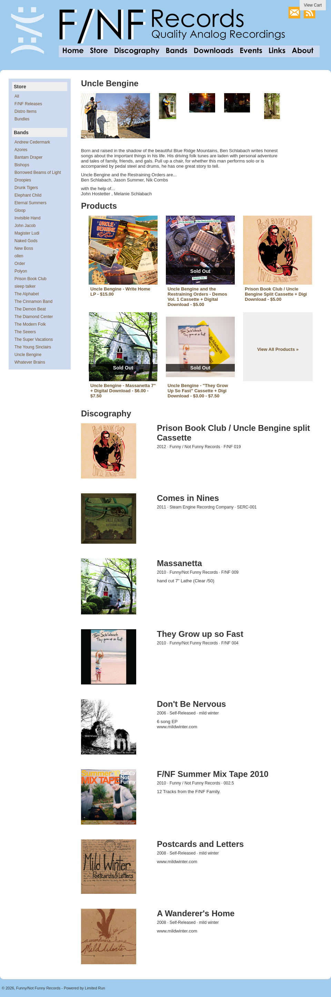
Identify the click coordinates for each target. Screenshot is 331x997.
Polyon (20, 271)
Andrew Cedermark (32, 142)
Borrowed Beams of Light (37, 172)
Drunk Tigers (26, 187)
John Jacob (25, 225)
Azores (20, 149)
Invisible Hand (27, 218)
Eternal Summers (30, 202)
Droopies (22, 180)
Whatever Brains (29, 362)
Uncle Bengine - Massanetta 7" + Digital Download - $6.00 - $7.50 (123, 390)
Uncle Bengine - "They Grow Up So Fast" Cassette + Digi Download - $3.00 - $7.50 (198, 390)
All (16, 96)
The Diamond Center (33, 316)
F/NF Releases (28, 103)
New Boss (23, 248)
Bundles (21, 119)
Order (19, 263)
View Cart (313, 5)
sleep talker (25, 286)
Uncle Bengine (27, 354)
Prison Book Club (30, 278)
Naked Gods (26, 240)
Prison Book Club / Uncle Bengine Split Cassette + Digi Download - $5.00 (276, 294)
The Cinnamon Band (33, 301)
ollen (18, 256)
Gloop (20, 210)
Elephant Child (27, 195)
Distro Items (25, 111)
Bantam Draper (28, 157)
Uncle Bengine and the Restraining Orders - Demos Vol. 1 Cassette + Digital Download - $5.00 (197, 296)
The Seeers (25, 331)
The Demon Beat (30, 309)
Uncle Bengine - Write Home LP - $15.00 (120, 291)
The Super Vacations (33, 339)
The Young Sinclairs (32, 347)
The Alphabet (26, 294)
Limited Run (95, 988)
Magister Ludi (26, 233)
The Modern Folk (30, 324)
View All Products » (278, 349)
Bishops (21, 164)
